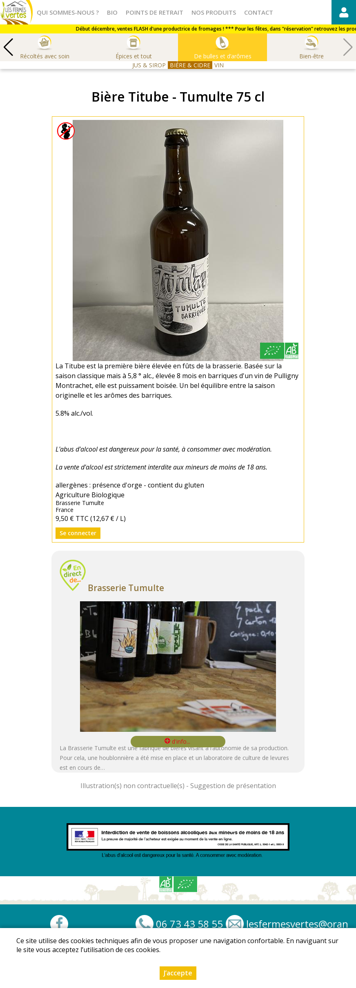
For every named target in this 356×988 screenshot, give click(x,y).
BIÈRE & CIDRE (190, 65)
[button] (8, 47)
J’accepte (178, 972)
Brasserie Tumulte (126, 588)
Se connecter (78, 533)
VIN (219, 65)
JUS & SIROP (149, 65)
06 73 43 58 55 (189, 924)
